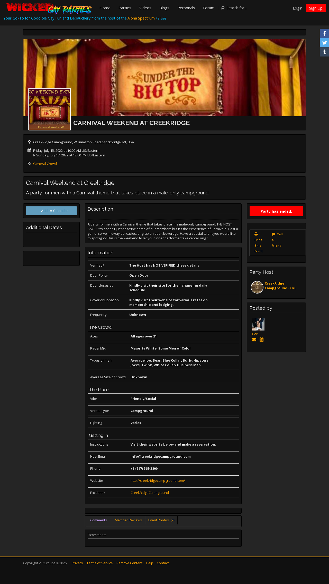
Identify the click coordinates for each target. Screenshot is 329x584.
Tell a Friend (277, 239)
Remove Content (129, 563)
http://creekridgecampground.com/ (158, 480)
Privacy (77, 563)
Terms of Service (100, 563)
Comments (98, 520)
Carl (255, 334)
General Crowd (45, 163)
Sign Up (316, 8)
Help (149, 563)
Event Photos (161, 520)
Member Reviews (128, 520)
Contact (163, 563)
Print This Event (258, 245)
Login (297, 8)
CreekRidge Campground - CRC (280, 285)
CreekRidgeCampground (150, 492)
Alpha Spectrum (141, 18)
